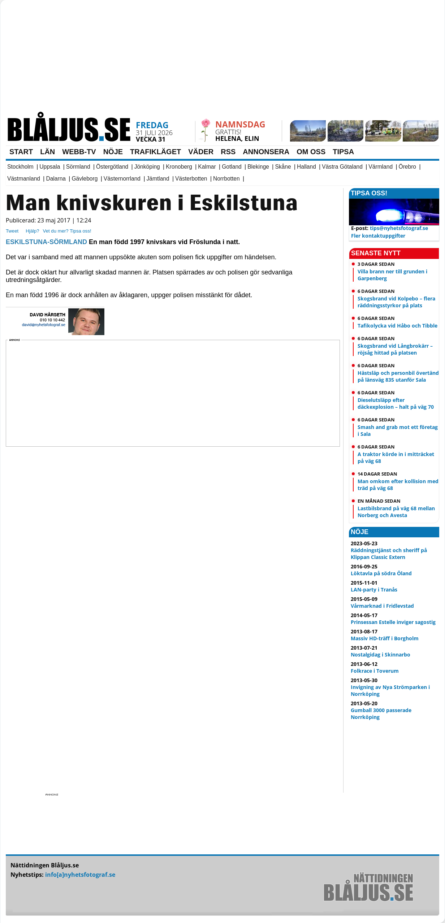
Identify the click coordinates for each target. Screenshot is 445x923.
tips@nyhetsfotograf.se (399, 228)
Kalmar (207, 167)
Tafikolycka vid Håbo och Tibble (397, 325)
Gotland (232, 167)
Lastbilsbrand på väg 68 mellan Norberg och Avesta (396, 512)
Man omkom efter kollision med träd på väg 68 (398, 484)
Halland (306, 167)
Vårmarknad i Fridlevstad (382, 605)
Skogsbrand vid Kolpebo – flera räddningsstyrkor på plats (396, 302)
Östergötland (112, 167)
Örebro (407, 167)
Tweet (12, 231)
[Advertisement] (179, 59)
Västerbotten (191, 179)
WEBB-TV (79, 152)
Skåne (283, 167)
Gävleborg (85, 179)
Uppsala (49, 167)
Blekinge (258, 167)
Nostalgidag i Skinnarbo (380, 654)
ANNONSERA (266, 152)
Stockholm (20, 167)
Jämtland (157, 179)
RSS (228, 152)
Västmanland (23, 179)
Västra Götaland (342, 167)
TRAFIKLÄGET (155, 152)
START (21, 152)
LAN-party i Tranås (374, 589)
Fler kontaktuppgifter (378, 235)
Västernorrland (122, 179)
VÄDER (200, 152)
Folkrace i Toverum (375, 670)
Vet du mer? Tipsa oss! (67, 231)
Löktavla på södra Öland (381, 573)
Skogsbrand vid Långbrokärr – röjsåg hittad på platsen (395, 349)
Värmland (380, 167)
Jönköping (147, 167)
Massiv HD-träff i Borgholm (385, 638)
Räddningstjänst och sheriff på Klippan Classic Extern (389, 553)
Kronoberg (179, 167)
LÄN (47, 152)
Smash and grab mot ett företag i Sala (398, 430)
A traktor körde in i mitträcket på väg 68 (396, 457)
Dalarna (56, 179)
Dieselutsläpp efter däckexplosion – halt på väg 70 (396, 403)
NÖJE (113, 152)
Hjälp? (32, 231)
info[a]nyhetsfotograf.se (80, 875)
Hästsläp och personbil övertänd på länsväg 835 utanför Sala (398, 376)
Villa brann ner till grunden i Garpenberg (392, 275)
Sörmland (78, 167)
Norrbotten (226, 179)
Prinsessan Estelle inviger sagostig (393, 622)
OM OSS (311, 152)
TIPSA (343, 152)
